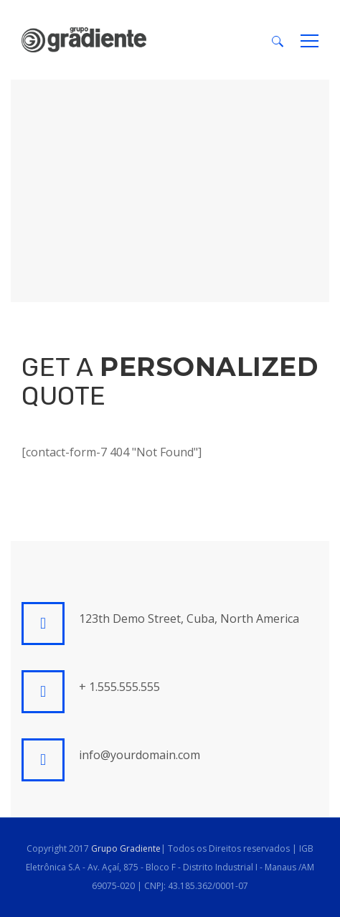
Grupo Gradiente (126, 848)
